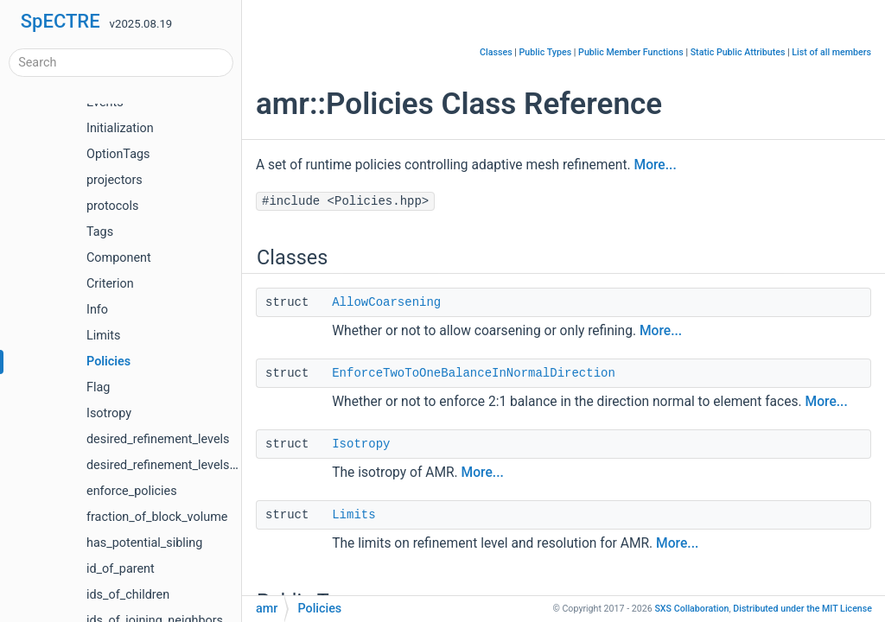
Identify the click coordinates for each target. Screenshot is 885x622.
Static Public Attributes (738, 52)
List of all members (831, 52)
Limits (103, 335)
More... (655, 165)
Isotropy (108, 413)
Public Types (545, 52)
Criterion (110, 283)
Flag (98, 387)
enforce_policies (131, 491)
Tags (99, 232)
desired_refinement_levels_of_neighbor (193, 465)
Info (97, 309)
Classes (496, 52)
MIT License (802, 608)
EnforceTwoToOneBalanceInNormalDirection (473, 373)
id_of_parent (120, 569)
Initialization (120, 128)
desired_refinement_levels (157, 439)
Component (118, 258)
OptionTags (118, 154)
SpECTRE (60, 21)
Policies (108, 361)
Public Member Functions (631, 52)
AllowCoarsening (386, 302)
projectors (114, 180)
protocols (112, 206)
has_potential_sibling (144, 543)
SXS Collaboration (691, 608)
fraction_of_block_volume (156, 517)
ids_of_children (127, 594)
